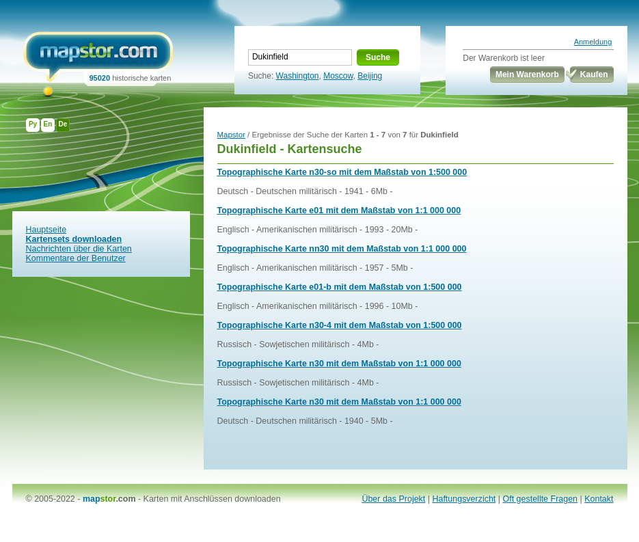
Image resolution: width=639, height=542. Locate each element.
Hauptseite (46, 229)
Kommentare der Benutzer (76, 258)
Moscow (338, 76)
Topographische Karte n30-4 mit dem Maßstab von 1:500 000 (339, 325)
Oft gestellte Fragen (540, 499)
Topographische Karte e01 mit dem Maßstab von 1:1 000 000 (339, 210)
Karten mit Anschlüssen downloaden (212, 499)
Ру (33, 124)
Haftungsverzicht (463, 499)
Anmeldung (593, 42)
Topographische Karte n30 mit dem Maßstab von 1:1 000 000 (339, 363)
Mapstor (231, 135)
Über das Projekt (393, 499)
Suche (378, 57)
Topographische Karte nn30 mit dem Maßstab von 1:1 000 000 (342, 249)
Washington (297, 76)
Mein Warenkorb (527, 74)
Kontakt (598, 499)
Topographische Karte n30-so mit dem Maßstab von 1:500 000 (342, 172)
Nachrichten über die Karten (79, 249)
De (63, 124)
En (48, 124)
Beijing (369, 76)
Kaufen (594, 74)
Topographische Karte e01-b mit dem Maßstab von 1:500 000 (339, 287)
